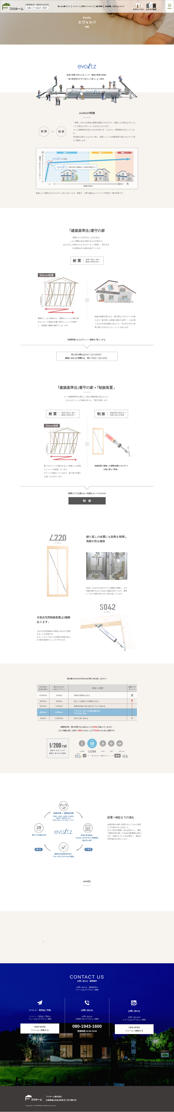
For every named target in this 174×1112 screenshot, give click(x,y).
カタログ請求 (151, 6)
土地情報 (108, 6)
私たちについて (118, 6)
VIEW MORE (39, 1029)
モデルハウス (138, 6)
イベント (76, 6)
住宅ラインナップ (87, 6)
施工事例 (99, 6)
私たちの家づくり (64, 6)
